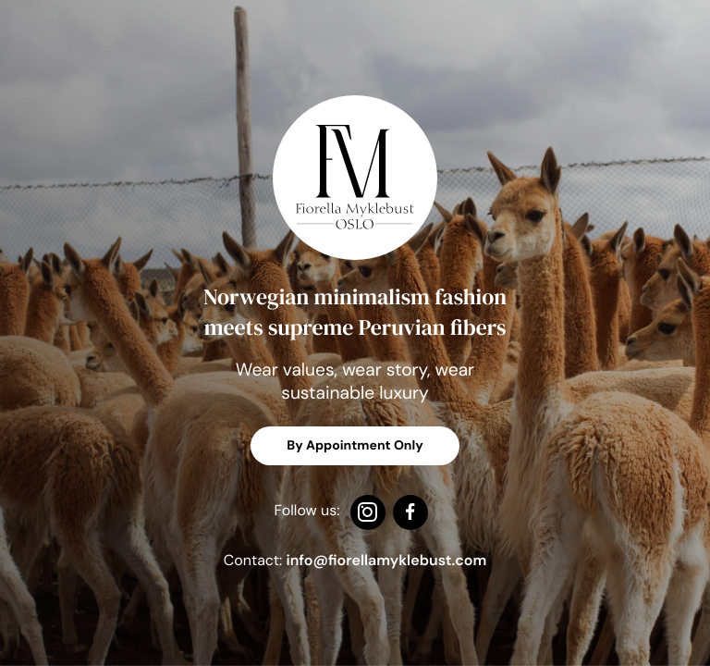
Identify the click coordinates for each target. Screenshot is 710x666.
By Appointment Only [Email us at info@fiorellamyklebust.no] (354, 446)
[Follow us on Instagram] (368, 515)
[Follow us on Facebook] (410, 515)
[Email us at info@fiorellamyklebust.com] (387, 560)
